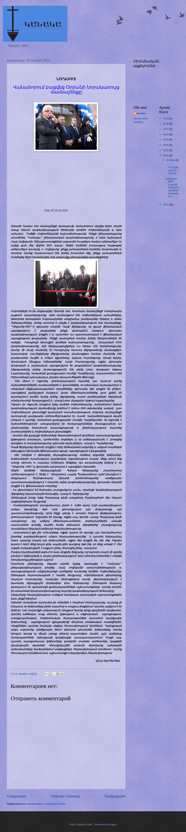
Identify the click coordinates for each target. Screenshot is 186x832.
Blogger (112, 824)
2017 (166, 129)
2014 (166, 144)
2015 (166, 139)
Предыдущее (115, 796)
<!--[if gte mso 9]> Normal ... (172, 169)
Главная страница (65, 796)
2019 (166, 118)
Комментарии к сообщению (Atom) (46, 803)
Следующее (16, 796)
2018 (166, 123)
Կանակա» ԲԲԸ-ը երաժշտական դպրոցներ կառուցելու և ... (172, 187)
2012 (166, 155)
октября (171, 160)
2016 (166, 134)
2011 (166, 204)
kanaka (141, 113)
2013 (166, 150)
